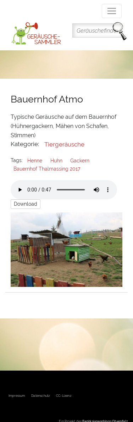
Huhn (56, 160)
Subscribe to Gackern (8, 307)
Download (25, 204)
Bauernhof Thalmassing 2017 (46, 169)
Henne (34, 160)
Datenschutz (40, 396)
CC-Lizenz (63, 396)
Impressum (17, 396)
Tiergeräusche (64, 144)
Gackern (79, 160)
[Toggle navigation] (112, 11)
